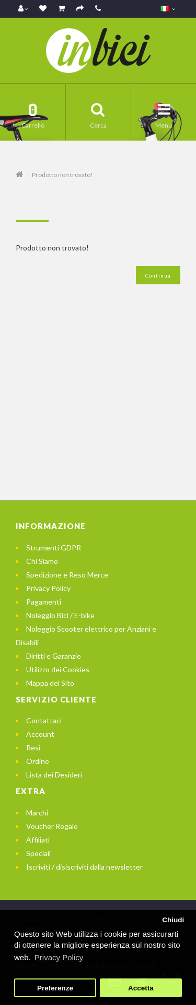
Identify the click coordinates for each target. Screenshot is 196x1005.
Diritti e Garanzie (53, 655)
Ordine (37, 761)
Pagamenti (43, 601)
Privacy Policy (48, 588)
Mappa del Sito (50, 683)
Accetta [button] (141, 988)
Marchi (37, 812)
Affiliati (38, 839)
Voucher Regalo (52, 826)
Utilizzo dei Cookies (57, 669)
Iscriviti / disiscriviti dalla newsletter (84, 866)
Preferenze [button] (55, 988)
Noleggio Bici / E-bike (60, 615)
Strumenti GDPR (53, 547)
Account (40, 734)
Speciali (38, 853)
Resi (33, 747)
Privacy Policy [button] (58, 957)
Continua (158, 275)
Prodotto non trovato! (62, 175)
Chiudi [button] (173, 920)
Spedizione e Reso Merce (67, 574)
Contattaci (44, 720)
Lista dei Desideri (54, 774)
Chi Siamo (42, 561)
